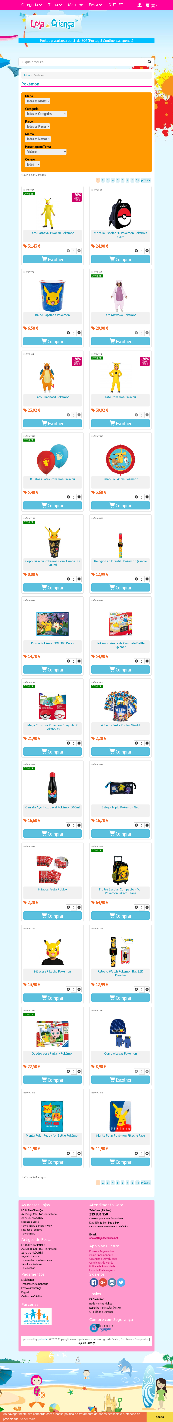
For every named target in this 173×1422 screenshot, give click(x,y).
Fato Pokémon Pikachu (120, 397)
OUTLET (115, 4)
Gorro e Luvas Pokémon (120, 1053)
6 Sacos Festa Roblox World (120, 725)
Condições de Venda (101, 1262)
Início (27, 75)
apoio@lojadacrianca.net (103, 1238)
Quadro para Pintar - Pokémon (52, 1053)
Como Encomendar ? (101, 1255)
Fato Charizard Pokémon (53, 397)
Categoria (31, 4)
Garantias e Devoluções (103, 1258)
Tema (55, 4)
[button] (52, 259)
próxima (146, 180)
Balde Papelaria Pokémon (52, 315)
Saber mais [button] (27, 1419)
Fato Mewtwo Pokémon (120, 315)
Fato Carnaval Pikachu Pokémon (52, 233)
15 (137, 180)
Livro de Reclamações (102, 1270)
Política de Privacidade (102, 1266)
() (151, 5)
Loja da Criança (86, 1342)
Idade (29, 96)
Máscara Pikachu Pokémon (52, 971)
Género (30, 159)
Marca (75, 4)
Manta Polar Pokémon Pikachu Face (120, 1135)
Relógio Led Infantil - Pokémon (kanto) (120, 561)
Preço (29, 121)
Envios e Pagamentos (101, 1251)
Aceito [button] (160, 1416)
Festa (96, 4)
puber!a (42, 1339)
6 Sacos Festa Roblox (52, 889)
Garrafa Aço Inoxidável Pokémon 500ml (52, 807)
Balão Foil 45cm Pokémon (120, 479)
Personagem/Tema (38, 146)
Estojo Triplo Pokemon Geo (120, 807)
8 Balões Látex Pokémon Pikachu (52, 479)
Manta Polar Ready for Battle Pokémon (52, 1135)
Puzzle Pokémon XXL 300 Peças (52, 643)
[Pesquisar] (149, 62)
